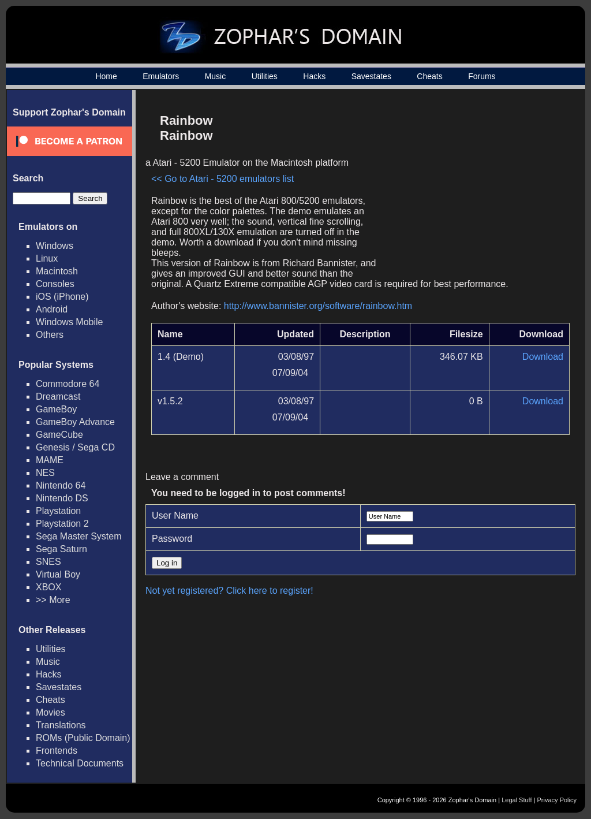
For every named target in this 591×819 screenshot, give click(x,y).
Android (52, 309)
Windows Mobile (69, 322)
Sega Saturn (61, 549)
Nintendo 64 (60, 485)
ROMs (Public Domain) (83, 738)
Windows (54, 246)
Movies (50, 712)
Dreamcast (58, 396)
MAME (49, 460)
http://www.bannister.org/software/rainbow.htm (318, 306)
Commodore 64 (67, 384)
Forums (481, 76)
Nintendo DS (62, 498)
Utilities (265, 76)
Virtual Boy (58, 574)
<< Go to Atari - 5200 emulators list (222, 179)
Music (215, 76)
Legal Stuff (517, 799)
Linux (47, 258)
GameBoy (56, 409)
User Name (175, 515)
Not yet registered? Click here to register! (229, 590)
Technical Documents (80, 763)
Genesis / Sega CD (75, 447)
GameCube (59, 435)
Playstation (58, 511)
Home (106, 76)
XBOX (48, 587)
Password (172, 538)
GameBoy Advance (75, 422)
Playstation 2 (62, 523)
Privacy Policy (557, 799)
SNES (48, 562)
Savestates (371, 76)
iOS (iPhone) (62, 296)
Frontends (56, 750)
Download (542, 357)
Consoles (55, 284)
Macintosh (57, 271)
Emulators (161, 76)
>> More (53, 600)
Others (49, 335)
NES (45, 473)
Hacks (314, 76)
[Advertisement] (471, 188)
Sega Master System (79, 536)
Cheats (429, 76)
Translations (61, 725)
